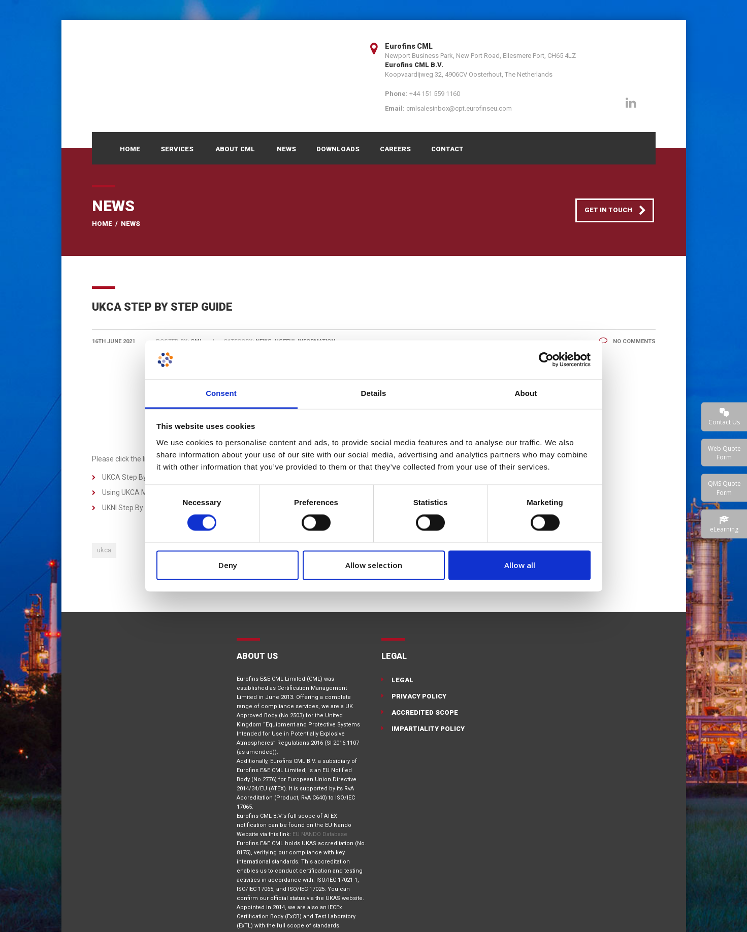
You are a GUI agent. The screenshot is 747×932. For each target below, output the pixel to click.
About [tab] (526, 393)
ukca (104, 550)
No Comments (627, 341)
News (286, 149)
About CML (235, 149)
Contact (447, 149)
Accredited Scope (425, 712)
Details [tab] (373, 393)
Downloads (338, 149)
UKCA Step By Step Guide (142, 477)
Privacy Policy (419, 696)
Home (130, 149)
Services (176, 149)
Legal (402, 680)
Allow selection (373, 565)
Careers (395, 149)
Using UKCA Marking (134, 492)
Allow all (519, 565)
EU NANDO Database (320, 834)
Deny (227, 565)
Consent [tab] (221, 393)
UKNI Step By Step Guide (141, 508)
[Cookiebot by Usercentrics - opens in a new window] (546, 360)
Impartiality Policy (428, 729)
